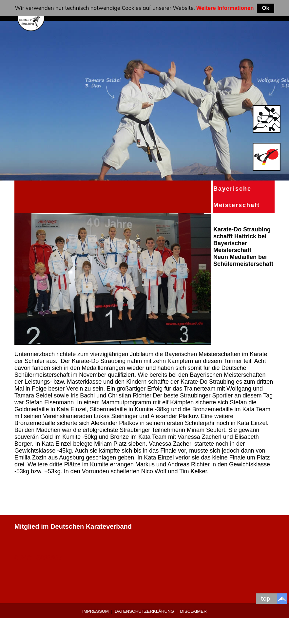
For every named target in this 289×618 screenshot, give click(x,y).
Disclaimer (193, 611)
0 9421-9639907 (38, 557)
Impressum (95, 611)
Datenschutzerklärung (144, 611)
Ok (265, 8)
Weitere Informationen (225, 8)
